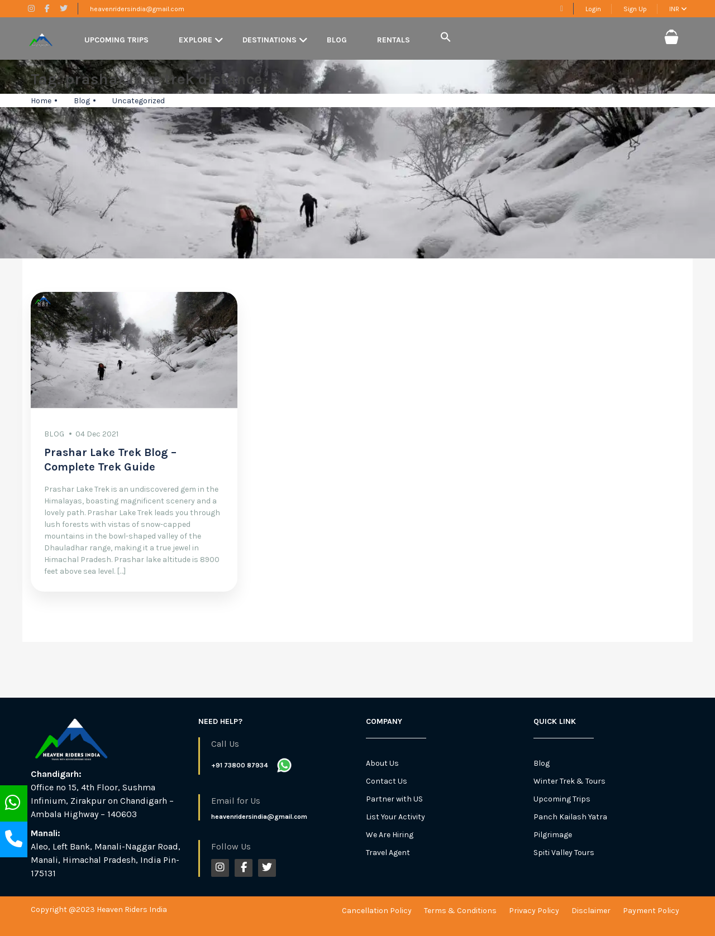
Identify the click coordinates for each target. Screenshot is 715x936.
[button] (445, 37)
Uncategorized (138, 100)
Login (593, 9)
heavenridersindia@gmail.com (137, 9)
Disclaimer (591, 910)
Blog (337, 40)
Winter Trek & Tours (569, 781)
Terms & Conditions (460, 910)
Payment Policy (651, 910)
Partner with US (394, 799)
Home (41, 100)
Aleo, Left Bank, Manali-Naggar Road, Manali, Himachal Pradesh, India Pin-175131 (105, 860)
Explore (195, 40)
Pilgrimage (552, 834)
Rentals (393, 40)
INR (678, 9)
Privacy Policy (534, 910)
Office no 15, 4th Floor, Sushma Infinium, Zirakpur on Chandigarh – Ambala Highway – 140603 (102, 800)
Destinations (269, 40)
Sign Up (635, 9)
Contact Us (386, 781)
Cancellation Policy (377, 910)
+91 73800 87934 (239, 765)
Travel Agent (388, 852)
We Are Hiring (389, 834)
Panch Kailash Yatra (570, 817)
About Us (382, 763)
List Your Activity (395, 817)
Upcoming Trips (116, 40)
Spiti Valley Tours (563, 852)
